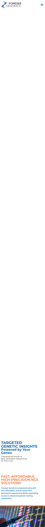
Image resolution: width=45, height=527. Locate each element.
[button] (42, 5)
